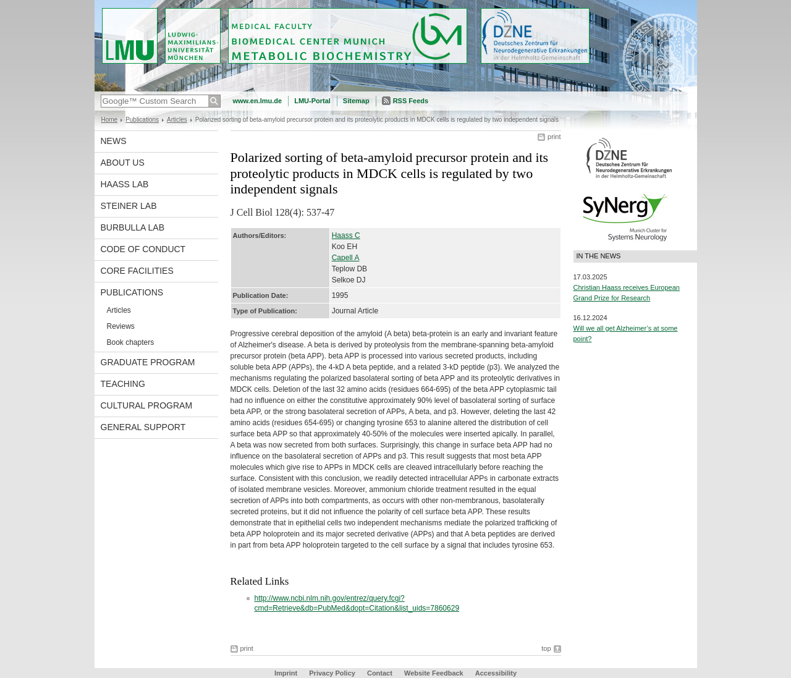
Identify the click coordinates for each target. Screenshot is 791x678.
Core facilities (137, 271)
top (546, 648)
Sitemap (356, 100)
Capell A (346, 257)
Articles (177, 119)
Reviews (121, 326)
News (114, 141)
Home (109, 119)
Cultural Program (147, 405)
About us (123, 162)
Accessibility (496, 673)
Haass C (346, 235)
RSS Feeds (410, 100)
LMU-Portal (312, 100)
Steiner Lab (129, 206)
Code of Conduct (143, 249)
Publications (142, 119)
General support (143, 427)
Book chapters (130, 342)
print (554, 136)
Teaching (123, 384)
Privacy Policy (332, 673)
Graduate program (148, 362)
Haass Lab (125, 184)
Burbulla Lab (133, 227)
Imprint (285, 673)
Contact (379, 673)
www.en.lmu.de (257, 100)
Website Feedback (433, 673)
